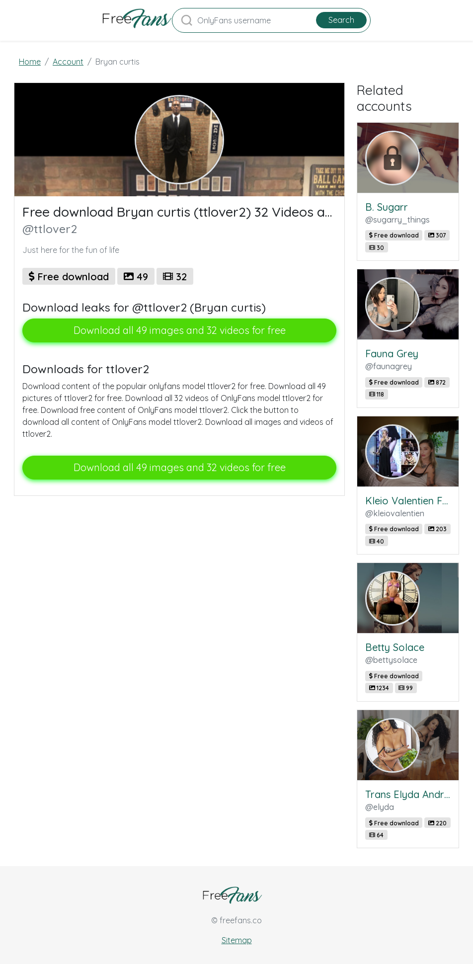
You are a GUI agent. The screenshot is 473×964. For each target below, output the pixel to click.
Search (341, 20)
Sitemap (237, 940)
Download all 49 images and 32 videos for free (180, 330)
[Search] (271, 20)
